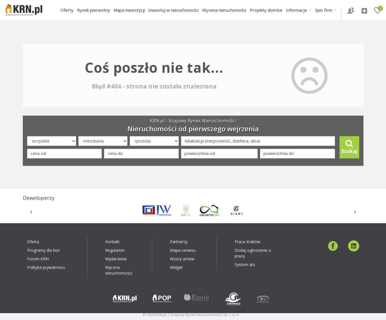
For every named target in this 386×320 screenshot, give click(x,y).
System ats (245, 264)
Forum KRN (38, 258)
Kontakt (112, 241)
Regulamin (115, 250)
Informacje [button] (299, 10)
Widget (176, 267)
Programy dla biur (43, 250)
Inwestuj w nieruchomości (173, 10)
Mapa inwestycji (129, 10)
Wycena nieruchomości (224, 10)
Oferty (67, 10)
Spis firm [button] (326, 10)
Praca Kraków (247, 241)
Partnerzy (179, 241)
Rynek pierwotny (93, 10)
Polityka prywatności (46, 267)
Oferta (33, 241)
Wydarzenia (116, 258)
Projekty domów (266, 10)
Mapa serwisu (183, 250)
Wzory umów (182, 258)
